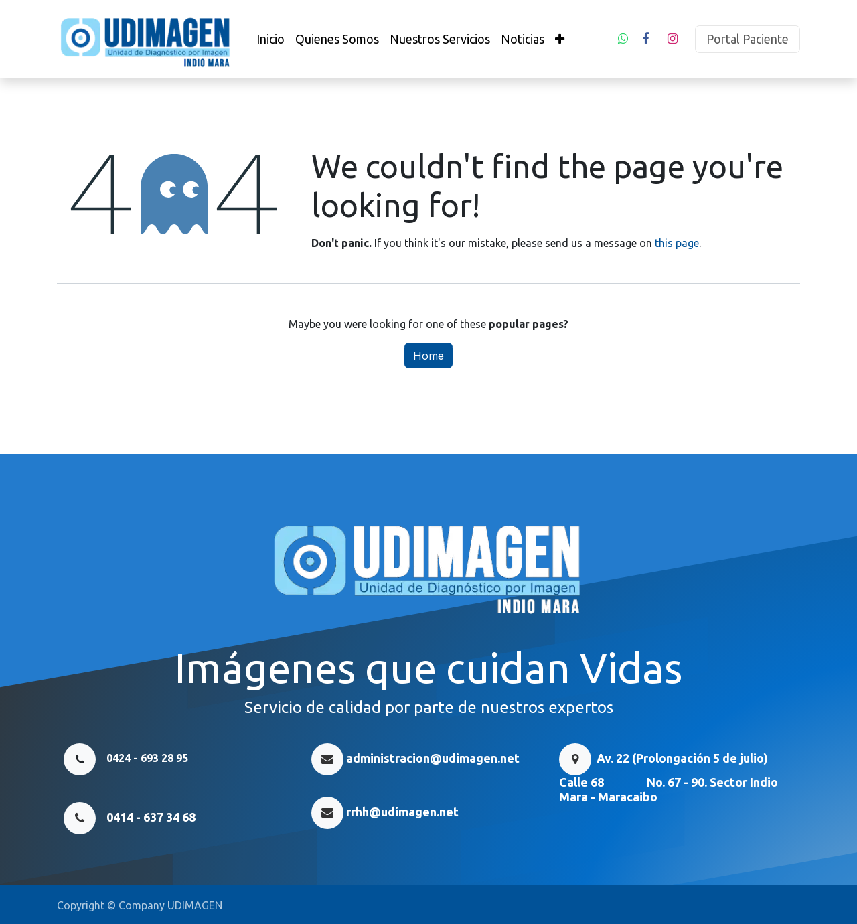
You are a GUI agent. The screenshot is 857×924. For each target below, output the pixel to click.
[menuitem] (270, 39)
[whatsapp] (623, 39)
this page (677, 243)
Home (428, 355)
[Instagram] (672, 39)
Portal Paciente (747, 39)
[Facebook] (645, 39)
